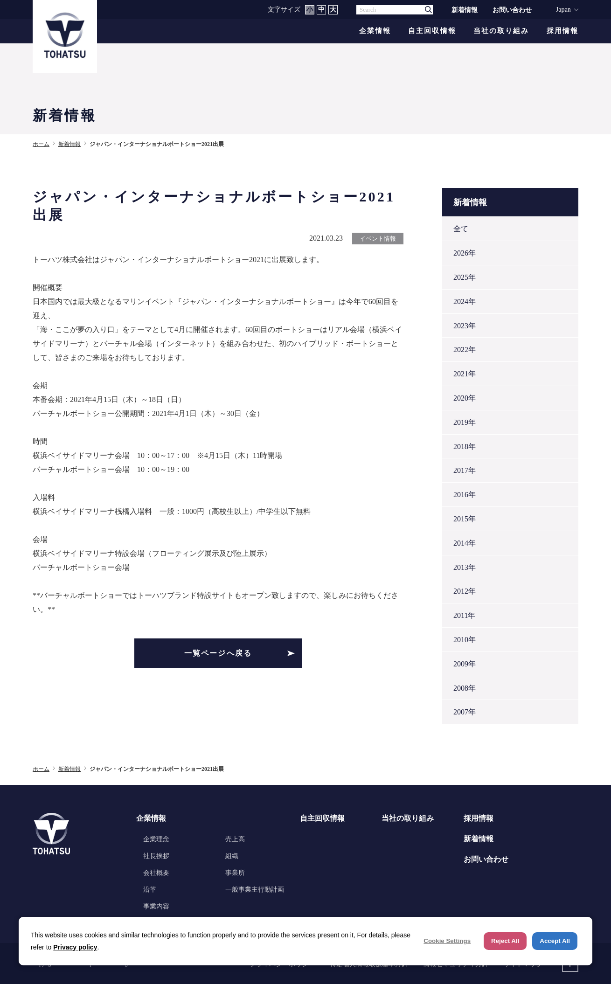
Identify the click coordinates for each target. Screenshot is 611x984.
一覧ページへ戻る (218, 653)
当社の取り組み (501, 31)
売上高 (235, 839)
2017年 (464, 470)
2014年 (464, 543)
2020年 (464, 398)
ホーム (41, 144)
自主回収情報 (432, 31)
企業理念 (156, 839)
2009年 (464, 664)
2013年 (464, 567)
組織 (231, 855)
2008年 (464, 688)
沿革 (149, 889)
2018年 (464, 446)
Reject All (505, 940)
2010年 (464, 640)
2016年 (464, 495)
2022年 (464, 349)
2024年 (464, 301)
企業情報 (375, 31)
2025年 (464, 277)
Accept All (555, 940)
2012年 (464, 591)
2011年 (464, 615)
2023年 (464, 326)
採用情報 (562, 31)
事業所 (235, 872)
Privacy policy (75, 947)
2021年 (464, 374)
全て (460, 229)
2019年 (464, 422)
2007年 (464, 712)
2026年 (464, 253)
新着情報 (464, 10)
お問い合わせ (512, 10)
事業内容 (156, 906)
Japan (563, 9)
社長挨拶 (156, 855)
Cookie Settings (447, 940)
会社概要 (156, 872)
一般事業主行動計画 (254, 889)
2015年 (464, 519)
